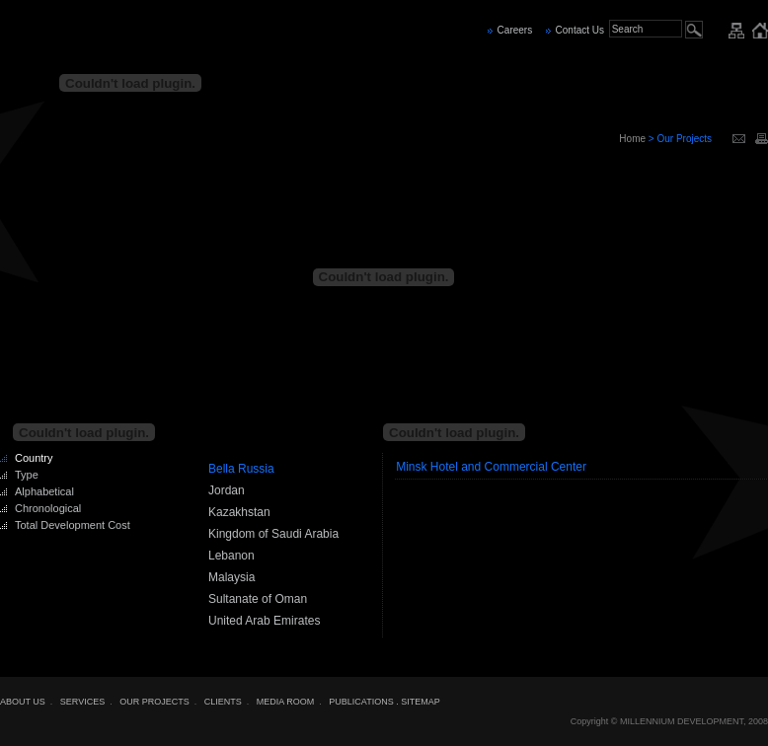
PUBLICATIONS (361, 702)
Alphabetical (44, 491)
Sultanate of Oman (257, 599)
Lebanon (231, 555)
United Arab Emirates (264, 621)
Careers (515, 30)
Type (26, 475)
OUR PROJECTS (154, 702)
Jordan (226, 490)
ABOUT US (22, 702)
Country (34, 458)
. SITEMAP (418, 702)
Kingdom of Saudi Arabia (273, 534)
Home (632, 138)
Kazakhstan (239, 512)
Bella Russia (241, 469)
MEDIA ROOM (286, 702)
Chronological (48, 508)
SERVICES (82, 702)
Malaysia (231, 577)
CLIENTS (223, 702)
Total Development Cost (72, 525)
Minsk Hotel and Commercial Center (491, 467)
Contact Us (580, 30)
